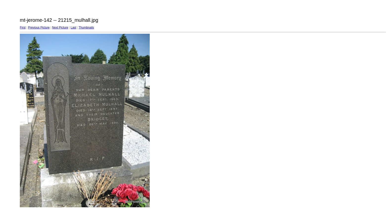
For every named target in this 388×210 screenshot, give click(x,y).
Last (73, 27)
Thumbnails (86, 27)
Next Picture (60, 27)
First (22, 27)
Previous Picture (38, 27)
